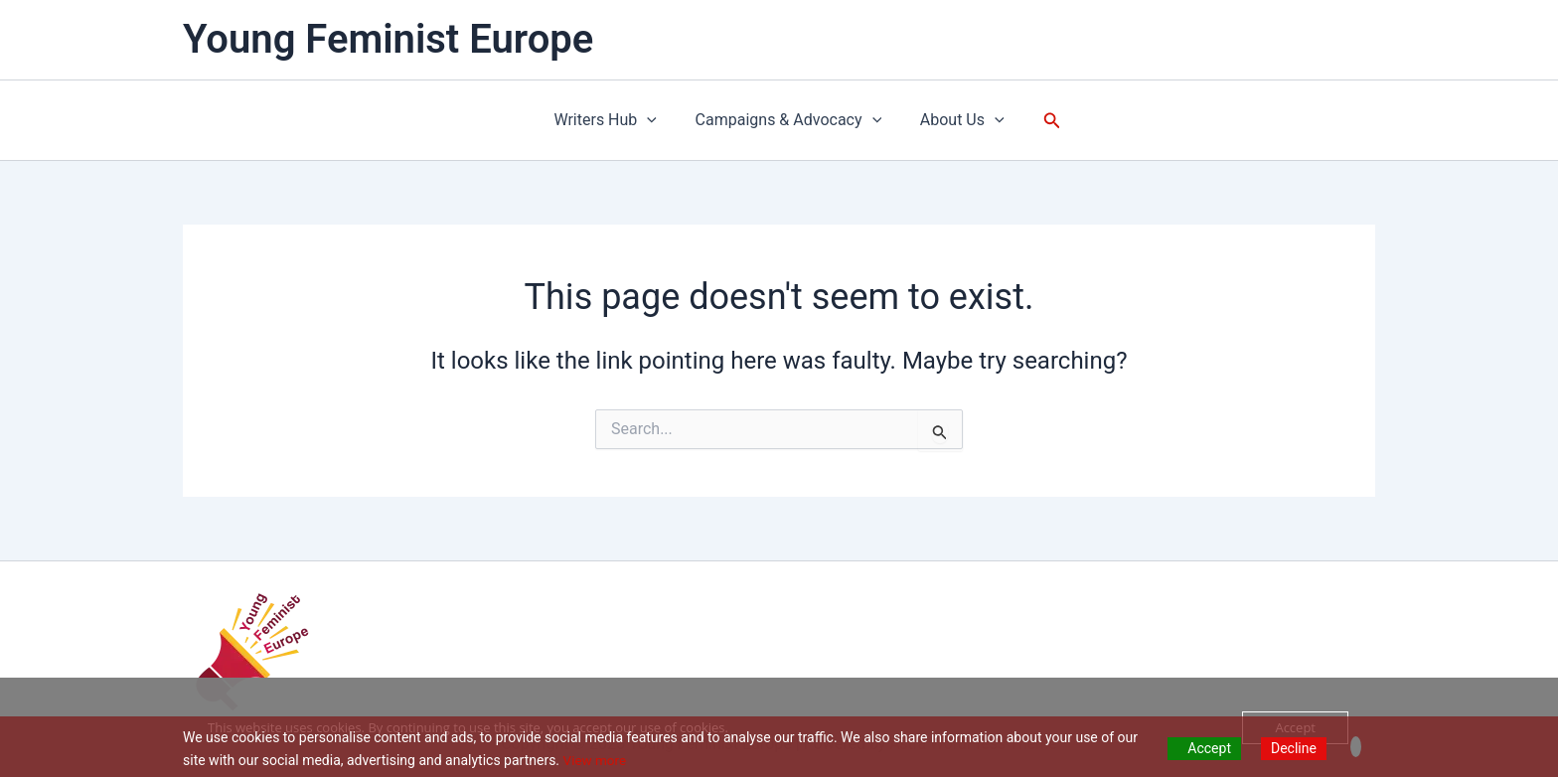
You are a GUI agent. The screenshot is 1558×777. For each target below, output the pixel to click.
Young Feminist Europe (388, 39)
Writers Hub (612, 120)
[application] (654, 120)
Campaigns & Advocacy (789, 120)
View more (596, 760)
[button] (1042, 120)
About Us (955, 120)
